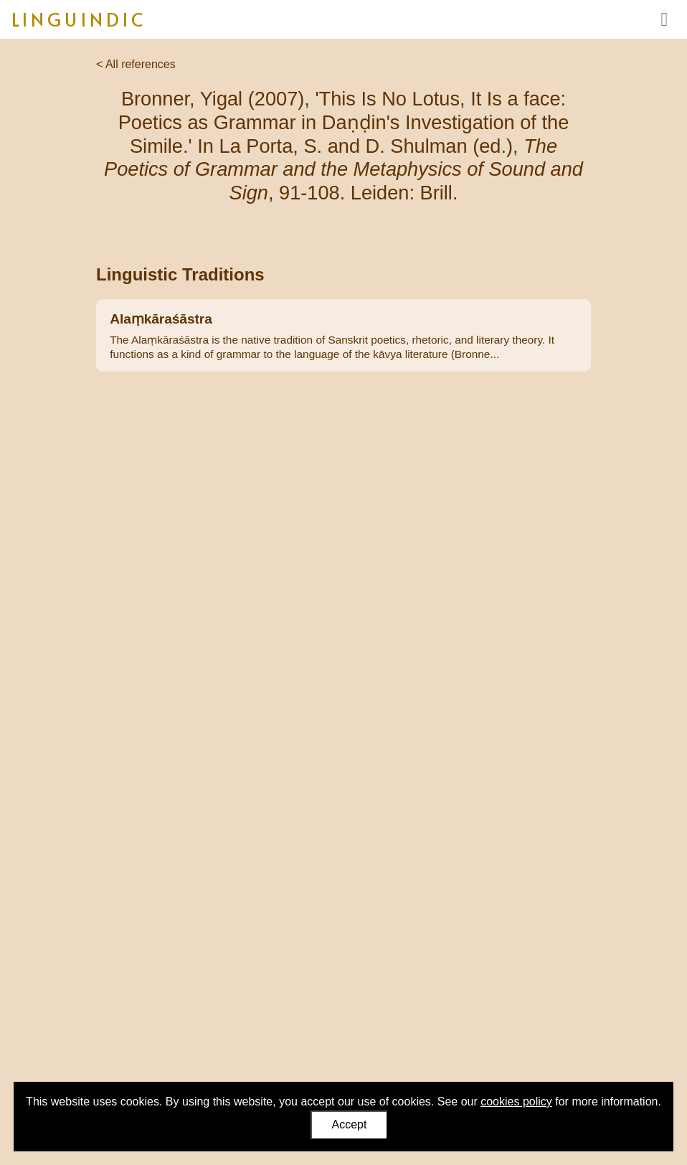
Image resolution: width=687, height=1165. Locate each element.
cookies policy (516, 1101)
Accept (349, 1124)
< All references (136, 64)
